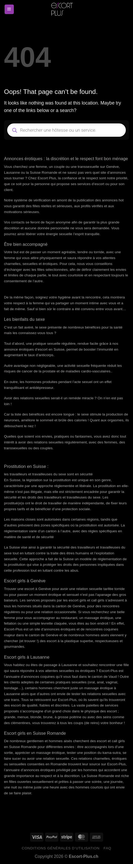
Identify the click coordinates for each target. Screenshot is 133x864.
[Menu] (9, 9)
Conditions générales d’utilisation (61, 848)
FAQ (107, 848)
